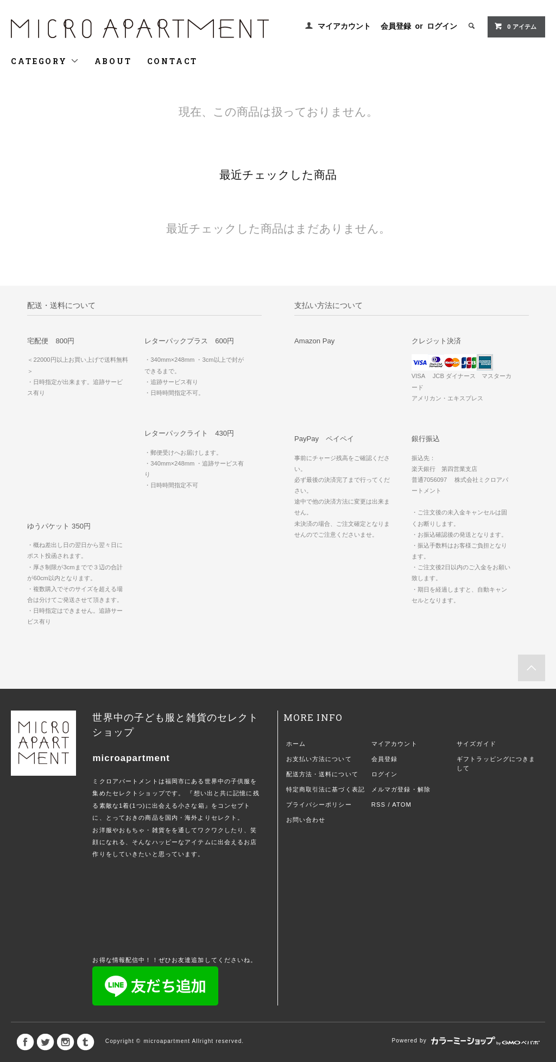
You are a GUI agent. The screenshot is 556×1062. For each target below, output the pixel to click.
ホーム (296, 743)
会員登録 (396, 26)
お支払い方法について (319, 759)
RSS (378, 804)
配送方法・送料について (322, 774)
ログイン (442, 26)
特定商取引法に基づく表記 (325, 789)
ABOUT (113, 61)
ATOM (402, 804)
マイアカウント (344, 26)
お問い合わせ (306, 819)
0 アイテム (515, 26)
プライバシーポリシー (319, 804)
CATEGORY (45, 61)
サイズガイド (476, 743)
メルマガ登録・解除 (401, 789)
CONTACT (172, 61)
